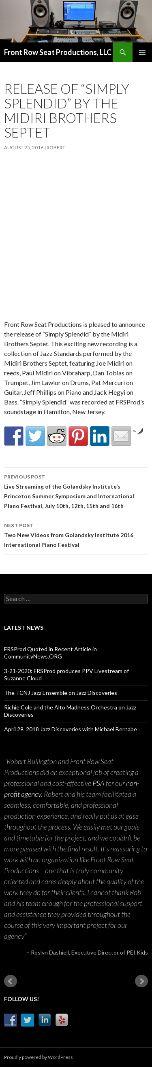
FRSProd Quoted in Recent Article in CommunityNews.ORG (50, 653)
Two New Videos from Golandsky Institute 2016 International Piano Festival (76, 534)
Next (141, 981)
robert (56, 147)
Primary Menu (142, 52)
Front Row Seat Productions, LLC (57, 52)
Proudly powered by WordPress (38, 1057)
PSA (98, 783)
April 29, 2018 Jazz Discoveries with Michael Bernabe (70, 729)
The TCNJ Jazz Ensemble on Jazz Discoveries (60, 692)
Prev (10, 981)
